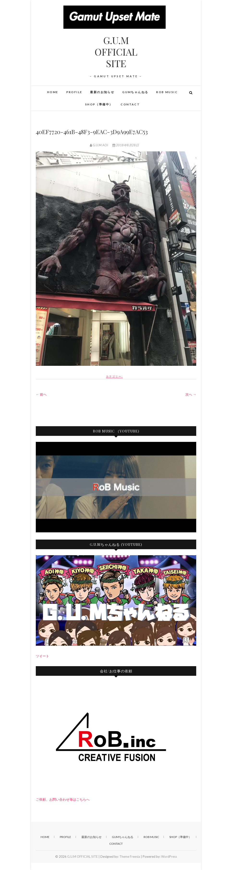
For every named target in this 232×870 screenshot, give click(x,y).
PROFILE (74, 92)
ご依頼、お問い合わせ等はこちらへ (63, 799)
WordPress (169, 856)
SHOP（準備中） (99, 104)
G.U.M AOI (99, 145)
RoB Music (167, 92)
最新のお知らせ (102, 92)
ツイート (42, 656)
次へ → (190, 394)
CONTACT (130, 104)
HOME (52, 92)
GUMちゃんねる (135, 92)
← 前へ (41, 394)
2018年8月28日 (125, 145)
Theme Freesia (129, 856)
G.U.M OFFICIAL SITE (116, 51)
